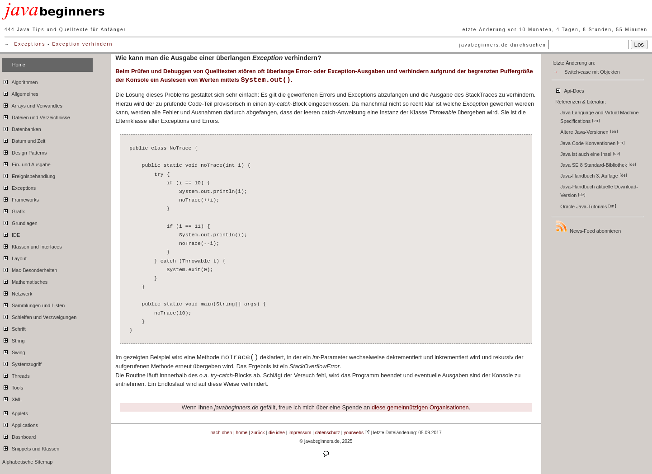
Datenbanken (21, 128)
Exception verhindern (82, 44)
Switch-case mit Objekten (592, 72)
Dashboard (19, 436)
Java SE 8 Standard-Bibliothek (598, 165)
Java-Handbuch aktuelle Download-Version (599, 191)
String (13, 339)
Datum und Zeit (23, 140)
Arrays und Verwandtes (32, 104)
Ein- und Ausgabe (26, 163)
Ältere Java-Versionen (589, 132)
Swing (13, 351)
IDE (11, 234)
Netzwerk (17, 292)
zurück (258, 432)
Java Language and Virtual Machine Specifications (599, 117)
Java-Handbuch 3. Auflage (593, 175)
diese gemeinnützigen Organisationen (420, 407)
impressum (299, 432)
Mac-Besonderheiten (29, 269)
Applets (15, 412)
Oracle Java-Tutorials (588, 206)
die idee (277, 432)
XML (12, 398)
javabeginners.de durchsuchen (502, 44)
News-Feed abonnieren (588, 227)
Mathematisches (24, 281)
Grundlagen (20, 222)
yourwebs (354, 432)
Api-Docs (569, 89)
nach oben (221, 432)
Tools (12, 386)
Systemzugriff (22, 363)
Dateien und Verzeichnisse (36, 116)
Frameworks (20, 198)
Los (639, 44)
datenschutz (327, 432)
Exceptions (30, 44)
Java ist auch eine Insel (590, 154)
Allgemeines (20, 93)
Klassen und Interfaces (32, 245)
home (242, 432)
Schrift (14, 328)
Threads (16, 375)
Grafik (13, 210)
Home (18, 64)
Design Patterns (24, 151)
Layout (14, 257)
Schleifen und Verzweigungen (39, 316)
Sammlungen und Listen (33, 304)
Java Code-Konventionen (592, 143)
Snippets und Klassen (30, 447)
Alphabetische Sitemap (27, 462)
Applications (20, 424)
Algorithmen (20, 81)
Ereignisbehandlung (28, 175)
